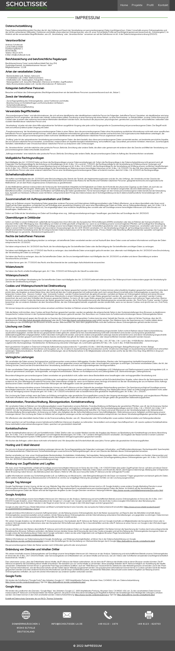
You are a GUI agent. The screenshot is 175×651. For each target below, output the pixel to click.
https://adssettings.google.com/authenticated (66, 582)
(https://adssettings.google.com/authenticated (135, 541)
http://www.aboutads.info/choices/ (37, 320)
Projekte (137, 5)
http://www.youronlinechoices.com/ (81, 320)
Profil (150, 5)
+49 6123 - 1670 (108, 624)
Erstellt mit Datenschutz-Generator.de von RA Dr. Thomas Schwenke (33, 598)
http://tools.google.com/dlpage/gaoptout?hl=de (35, 535)
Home (124, 5)
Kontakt (163, 5)
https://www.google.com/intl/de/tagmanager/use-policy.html (138, 490)
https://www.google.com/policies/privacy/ (22, 582)
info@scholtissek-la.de (67, 624)
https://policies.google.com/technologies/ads (24, 541)
